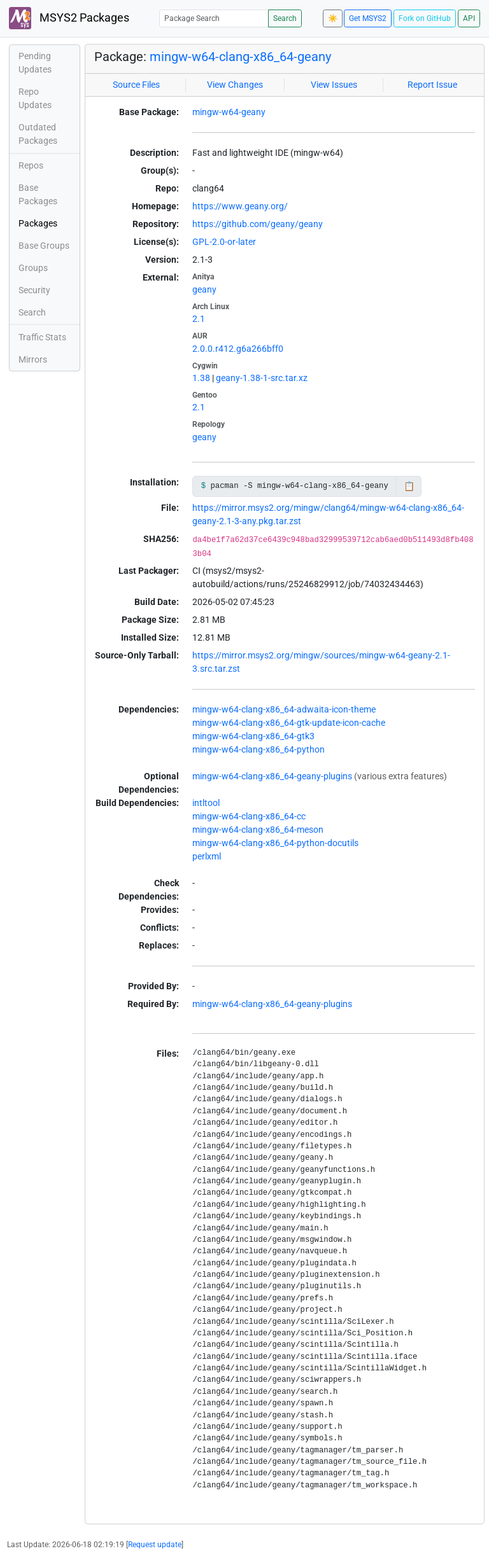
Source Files (136, 85)
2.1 (198, 319)
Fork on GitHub (425, 18)
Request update (154, 1544)
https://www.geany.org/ (240, 206)
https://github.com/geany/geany (257, 224)
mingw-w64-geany (229, 112)
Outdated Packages (37, 134)
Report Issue (432, 85)
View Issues (334, 85)
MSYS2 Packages (69, 18)
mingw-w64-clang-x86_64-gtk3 (253, 736)
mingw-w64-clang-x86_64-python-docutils (275, 843)
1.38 (201, 378)
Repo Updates (35, 98)
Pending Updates (35, 62)
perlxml (206, 856)
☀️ (332, 18)
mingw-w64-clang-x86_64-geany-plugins (272, 776)
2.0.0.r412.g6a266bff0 (237, 349)
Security (34, 290)
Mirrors (32, 359)
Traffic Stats (42, 337)
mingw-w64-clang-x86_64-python (258, 749)
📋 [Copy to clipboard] (409, 486)
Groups (33, 268)
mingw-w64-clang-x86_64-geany (240, 56)
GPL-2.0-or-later (224, 242)
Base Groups (43, 245)
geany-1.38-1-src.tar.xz (262, 378)
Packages (37, 223)
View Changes (235, 85)
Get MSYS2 (367, 18)
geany (204, 289)
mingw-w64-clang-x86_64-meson (257, 829)
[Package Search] (214, 18)
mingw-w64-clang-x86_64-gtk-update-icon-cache (288, 723)
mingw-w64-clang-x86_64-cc (249, 816)
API (469, 18)
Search (285, 18)
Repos (30, 165)
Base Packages (37, 194)
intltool (206, 803)
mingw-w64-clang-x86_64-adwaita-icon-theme (284, 709)
